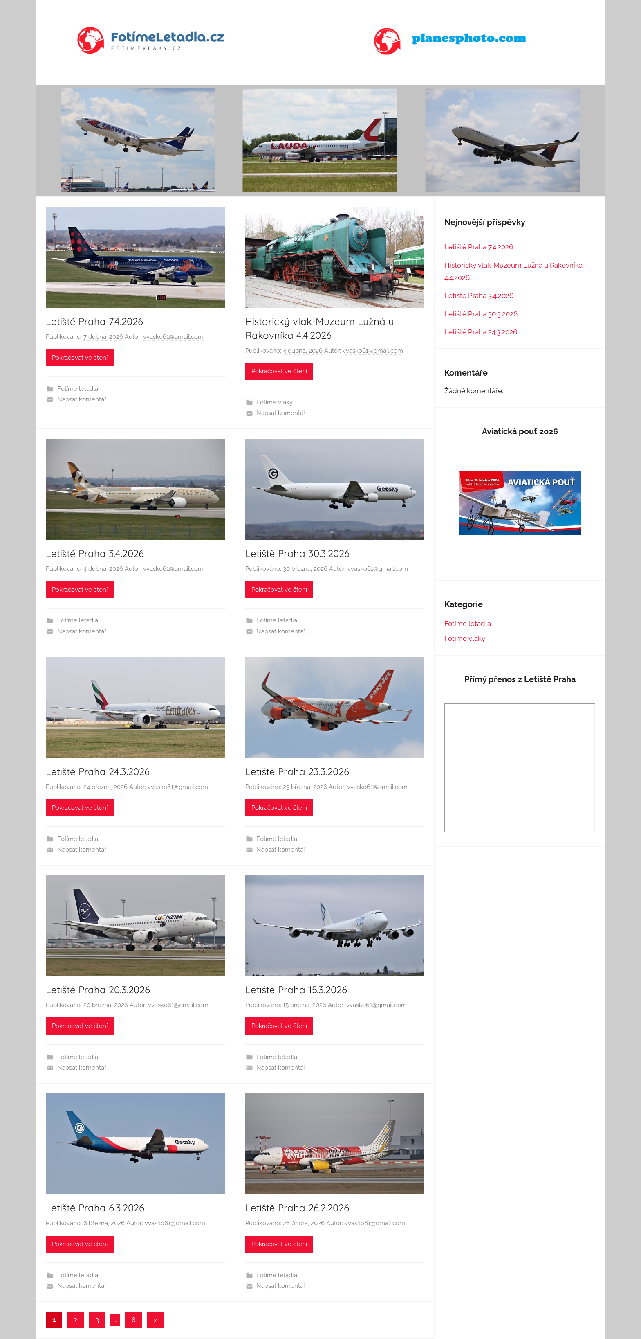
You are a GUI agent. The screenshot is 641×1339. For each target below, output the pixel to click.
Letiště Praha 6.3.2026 (95, 1207)
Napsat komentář (81, 399)
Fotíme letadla (77, 388)
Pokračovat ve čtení (80, 357)
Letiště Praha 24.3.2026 (98, 771)
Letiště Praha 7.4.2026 (94, 321)
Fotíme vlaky (274, 402)
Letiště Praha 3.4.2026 (95, 553)
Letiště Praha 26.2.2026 (297, 1207)
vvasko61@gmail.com (173, 336)
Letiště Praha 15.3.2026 (296, 989)
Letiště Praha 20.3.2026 (98, 989)
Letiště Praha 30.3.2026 (297, 553)
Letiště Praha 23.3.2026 (297, 771)
